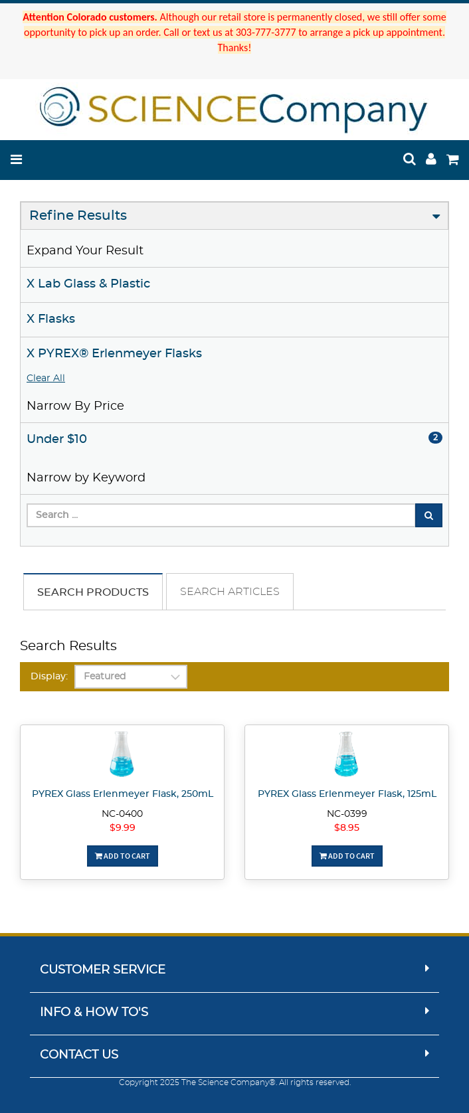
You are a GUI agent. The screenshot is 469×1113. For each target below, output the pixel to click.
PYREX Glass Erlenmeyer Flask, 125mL (347, 794)
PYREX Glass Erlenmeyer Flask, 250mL (122, 794)
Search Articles (230, 591)
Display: (49, 676)
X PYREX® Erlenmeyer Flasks (114, 354)
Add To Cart (122, 856)
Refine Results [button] (78, 215)
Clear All (46, 378)
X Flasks (51, 319)
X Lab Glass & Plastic (88, 284)
